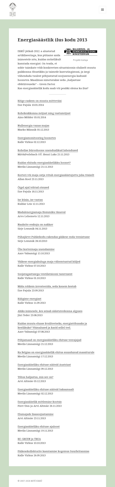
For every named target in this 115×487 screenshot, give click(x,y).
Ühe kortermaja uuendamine (36, 249)
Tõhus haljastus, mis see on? (35, 377)
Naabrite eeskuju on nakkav (35, 224)
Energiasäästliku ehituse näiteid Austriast (44, 364)
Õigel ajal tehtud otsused (33, 187)
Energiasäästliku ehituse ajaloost (39, 426)
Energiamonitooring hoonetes (37, 137)
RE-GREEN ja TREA (29, 438)
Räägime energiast (29, 298)
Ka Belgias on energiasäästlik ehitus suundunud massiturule (56, 352)
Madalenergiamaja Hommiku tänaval (42, 212)
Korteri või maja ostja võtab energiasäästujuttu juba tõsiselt (56, 175)
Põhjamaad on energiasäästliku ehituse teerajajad (49, 340)
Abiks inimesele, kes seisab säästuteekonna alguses (50, 311)
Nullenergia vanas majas (33, 125)
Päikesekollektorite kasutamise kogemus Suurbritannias (53, 451)
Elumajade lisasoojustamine (36, 414)
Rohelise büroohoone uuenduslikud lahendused (48, 150)
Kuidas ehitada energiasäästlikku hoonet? (44, 162)
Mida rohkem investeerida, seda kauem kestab (47, 286)
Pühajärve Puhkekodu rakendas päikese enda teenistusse (54, 236)
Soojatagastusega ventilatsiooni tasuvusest (45, 274)
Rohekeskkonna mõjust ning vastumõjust (44, 113)
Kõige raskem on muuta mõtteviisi (40, 100)
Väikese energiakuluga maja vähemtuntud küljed (49, 261)
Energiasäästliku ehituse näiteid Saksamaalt (46, 389)
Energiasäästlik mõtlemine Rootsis (40, 401)
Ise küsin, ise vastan (30, 199)
